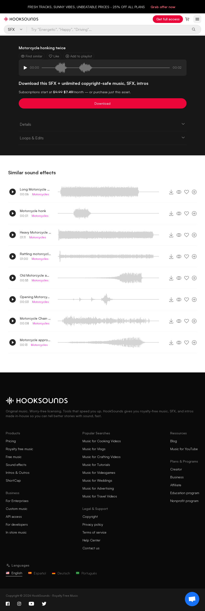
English (14, 573)
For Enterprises (17, 501)
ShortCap (13, 480)
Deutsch (61, 573)
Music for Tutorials (96, 465)
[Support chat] (192, 599)
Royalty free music (19, 449)
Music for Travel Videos (99, 496)
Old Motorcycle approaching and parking (35, 275)
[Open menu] (197, 19)
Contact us (91, 548)
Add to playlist (78, 56)
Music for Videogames (98, 472)
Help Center (91, 540)
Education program (184, 493)
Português (86, 573)
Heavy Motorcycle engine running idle (35, 232)
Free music (14, 457)
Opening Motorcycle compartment (35, 297)
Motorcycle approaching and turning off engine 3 (35, 340)
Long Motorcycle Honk (35, 189)
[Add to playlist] (194, 192)
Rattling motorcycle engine (35, 254)
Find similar (31, 56)
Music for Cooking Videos (101, 441)
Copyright (90, 516)
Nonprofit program (184, 501)
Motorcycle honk (33, 211)
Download (102, 103)
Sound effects (16, 465)
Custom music (16, 509)
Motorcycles (40, 194)
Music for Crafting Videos (101, 457)
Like (54, 56)
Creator (176, 469)
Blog (173, 441)
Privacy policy (92, 524)
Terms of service (94, 532)
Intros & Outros (17, 472)
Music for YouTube (184, 449)
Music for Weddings (97, 480)
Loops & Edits (103, 137)
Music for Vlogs (93, 449)
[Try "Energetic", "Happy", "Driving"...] (107, 29)
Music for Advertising (98, 488)
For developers (17, 524)
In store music (16, 532)
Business (177, 477)
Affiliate (175, 485)
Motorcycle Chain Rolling (35, 318)
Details (103, 124)
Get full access (168, 19)
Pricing (11, 441)
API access (14, 516)
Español (37, 573)
